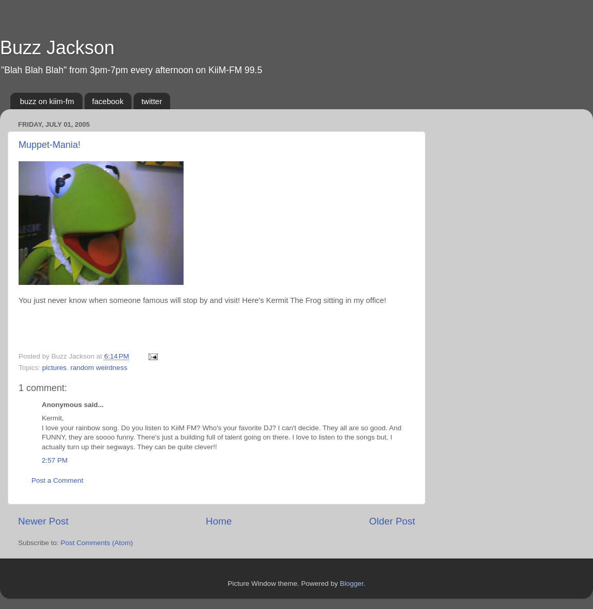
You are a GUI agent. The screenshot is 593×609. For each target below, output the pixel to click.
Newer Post (43, 521)
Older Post (392, 521)
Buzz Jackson (57, 47)
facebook (108, 101)
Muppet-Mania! (49, 145)
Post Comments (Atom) (97, 543)
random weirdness (99, 367)
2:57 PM (55, 460)
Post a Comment (57, 480)
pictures (54, 367)
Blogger (352, 583)
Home (219, 521)
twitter (151, 101)
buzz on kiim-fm (47, 101)
